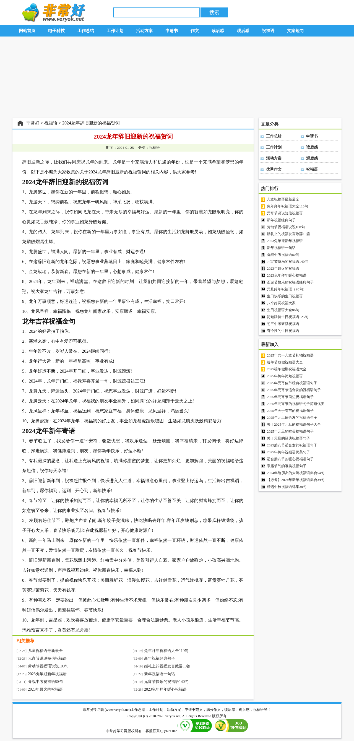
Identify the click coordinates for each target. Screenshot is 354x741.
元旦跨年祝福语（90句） (286, 289)
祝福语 (51, 123)
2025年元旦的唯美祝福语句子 (290, 431)
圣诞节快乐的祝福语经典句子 (290, 282)
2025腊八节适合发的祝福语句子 (292, 445)
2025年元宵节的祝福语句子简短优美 (295, 404)
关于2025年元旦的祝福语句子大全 (294, 424)
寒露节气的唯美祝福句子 (286, 466)
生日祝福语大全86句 (283, 310)
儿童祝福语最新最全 (45, 651)
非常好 (33, 123)
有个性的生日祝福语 (283, 331)
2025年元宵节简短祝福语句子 (290, 397)
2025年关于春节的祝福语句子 (290, 411)
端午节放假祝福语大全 (285, 362)
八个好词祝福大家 (281, 303)
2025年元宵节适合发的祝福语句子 (294, 390)
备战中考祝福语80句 (45, 682)
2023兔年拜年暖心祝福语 (165, 689)
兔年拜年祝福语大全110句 (166, 651)
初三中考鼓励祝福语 (283, 324)
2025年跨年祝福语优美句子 (288, 452)
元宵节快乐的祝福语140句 (166, 682)
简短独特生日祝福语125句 (287, 317)
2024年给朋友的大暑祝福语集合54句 (295, 473)
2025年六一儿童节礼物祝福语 (290, 355)
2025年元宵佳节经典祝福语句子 (292, 383)
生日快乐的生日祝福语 (285, 296)
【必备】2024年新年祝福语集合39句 (295, 480)
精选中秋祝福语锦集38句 (286, 487)
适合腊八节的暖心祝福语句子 (290, 459)
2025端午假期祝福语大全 (286, 369)
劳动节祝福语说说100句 (48, 666)
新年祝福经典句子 (159, 658)
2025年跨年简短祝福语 (285, 376)
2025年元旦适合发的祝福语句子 (292, 417)
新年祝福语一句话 (159, 674)
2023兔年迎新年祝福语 (47, 674)
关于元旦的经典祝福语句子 (288, 438)
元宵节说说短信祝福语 (47, 658)
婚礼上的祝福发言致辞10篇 (167, 666)
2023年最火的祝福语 (45, 689)
